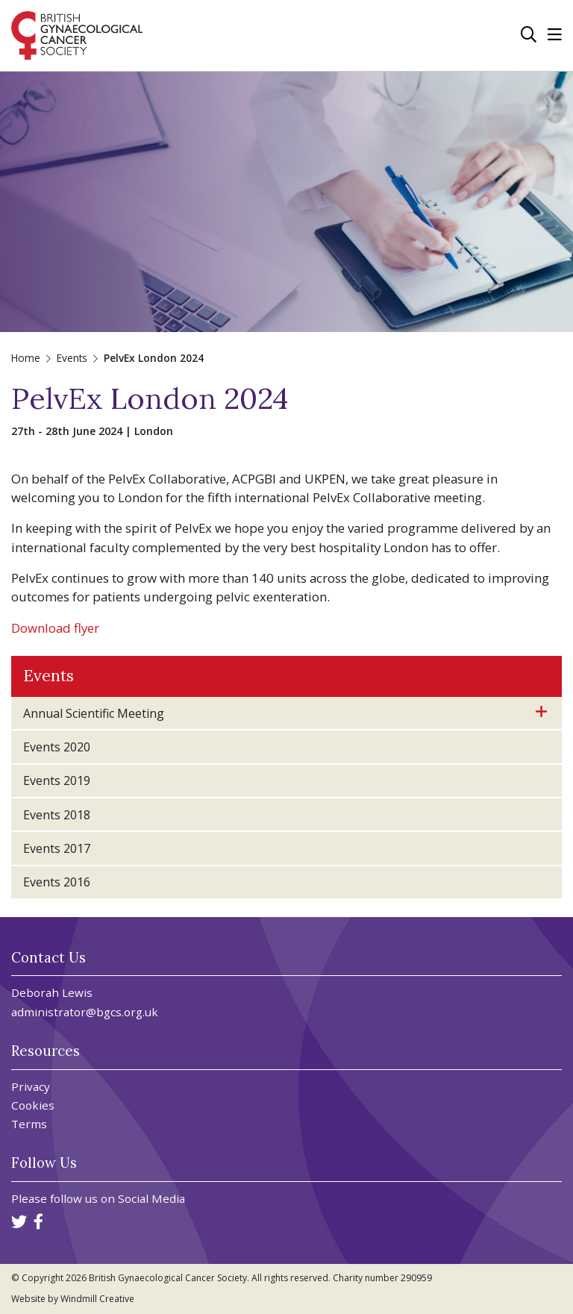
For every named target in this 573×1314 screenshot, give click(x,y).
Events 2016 (56, 882)
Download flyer (55, 627)
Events (72, 358)
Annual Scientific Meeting (93, 713)
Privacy (30, 1086)
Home (25, 358)
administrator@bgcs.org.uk (84, 1011)
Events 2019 (56, 780)
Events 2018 (56, 815)
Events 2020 (56, 747)
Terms (29, 1124)
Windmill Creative (97, 1298)
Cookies (32, 1105)
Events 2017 (56, 848)
